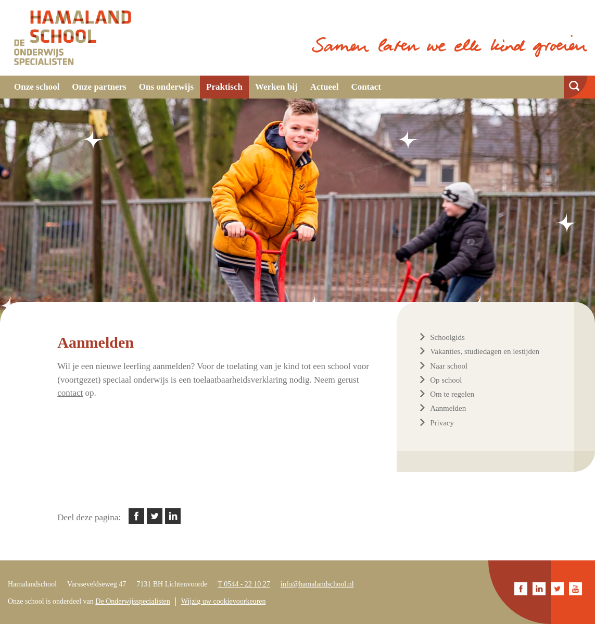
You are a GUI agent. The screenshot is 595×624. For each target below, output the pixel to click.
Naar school (448, 366)
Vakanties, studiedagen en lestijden (484, 351)
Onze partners (99, 87)
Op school (446, 380)
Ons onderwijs (166, 87)
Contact (366, 87)
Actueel (324, 87)
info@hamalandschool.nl (317, 584)
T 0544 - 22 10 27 (244, 584)
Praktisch (224, 87)
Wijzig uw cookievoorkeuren (223, 601)
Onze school (36, 87)
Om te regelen (452, 394)
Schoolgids (447, 337)
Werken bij (276, 87)
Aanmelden (448, 408)
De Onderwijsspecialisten (132, 601)
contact (70, 393)
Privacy (442, 423)
